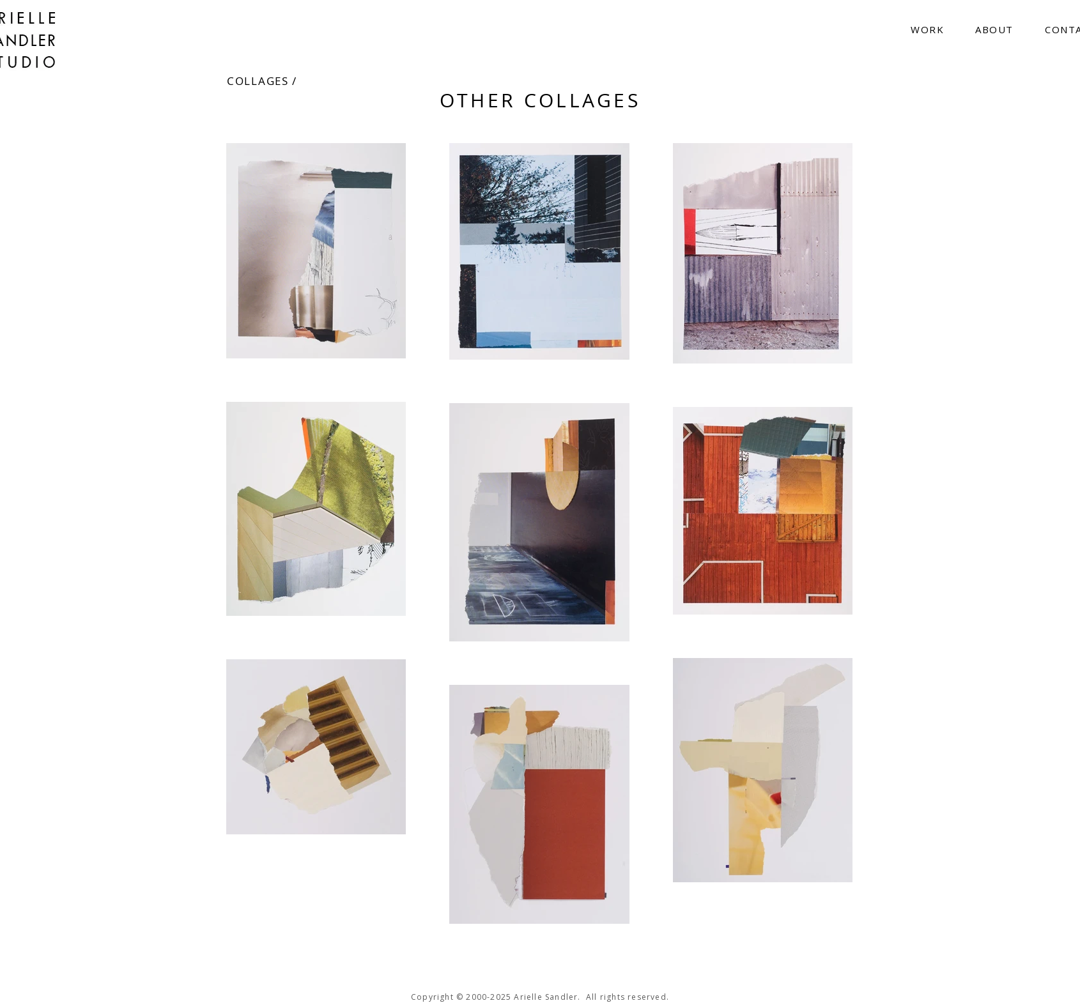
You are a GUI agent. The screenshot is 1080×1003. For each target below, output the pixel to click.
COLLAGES (258, 80)
